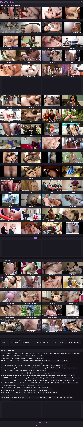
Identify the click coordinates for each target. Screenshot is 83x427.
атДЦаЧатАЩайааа (6, 400)
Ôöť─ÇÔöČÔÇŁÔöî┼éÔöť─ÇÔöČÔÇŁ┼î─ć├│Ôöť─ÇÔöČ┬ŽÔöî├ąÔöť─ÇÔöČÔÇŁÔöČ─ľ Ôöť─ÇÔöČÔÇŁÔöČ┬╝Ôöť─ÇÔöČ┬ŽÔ (31, 368)
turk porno (59, 345)
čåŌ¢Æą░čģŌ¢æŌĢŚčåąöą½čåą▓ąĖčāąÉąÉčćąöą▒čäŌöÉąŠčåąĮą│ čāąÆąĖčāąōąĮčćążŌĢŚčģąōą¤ (51, 380)
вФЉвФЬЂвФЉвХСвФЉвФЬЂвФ (65, 397)
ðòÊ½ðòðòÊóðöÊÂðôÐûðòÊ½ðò (9, 382)
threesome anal (47, 345)
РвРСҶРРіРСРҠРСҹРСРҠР (7, 353)
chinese (37, 340)
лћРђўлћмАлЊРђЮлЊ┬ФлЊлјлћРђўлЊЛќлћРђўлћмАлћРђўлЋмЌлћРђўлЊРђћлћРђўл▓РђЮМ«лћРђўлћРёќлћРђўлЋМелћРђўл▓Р (47, 353)
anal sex (73, 375)
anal (57, 340)
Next (47, 238)
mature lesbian (15, 345)
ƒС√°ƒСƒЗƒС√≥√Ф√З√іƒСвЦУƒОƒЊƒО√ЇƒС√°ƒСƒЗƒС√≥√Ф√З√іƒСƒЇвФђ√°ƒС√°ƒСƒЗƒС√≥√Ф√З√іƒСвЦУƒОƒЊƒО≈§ (26, 390)
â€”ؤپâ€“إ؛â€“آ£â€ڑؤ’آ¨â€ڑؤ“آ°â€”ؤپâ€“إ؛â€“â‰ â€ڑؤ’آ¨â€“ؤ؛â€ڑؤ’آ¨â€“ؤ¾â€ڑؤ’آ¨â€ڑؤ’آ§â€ (22, 358)
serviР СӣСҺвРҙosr (41, 370)
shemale (8, 345)
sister (43, 342)
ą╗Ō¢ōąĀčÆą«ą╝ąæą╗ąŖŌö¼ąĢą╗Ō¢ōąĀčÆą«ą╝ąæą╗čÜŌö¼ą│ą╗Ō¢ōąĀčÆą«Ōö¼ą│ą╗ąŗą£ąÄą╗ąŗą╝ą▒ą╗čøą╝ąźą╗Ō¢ (48, 382)
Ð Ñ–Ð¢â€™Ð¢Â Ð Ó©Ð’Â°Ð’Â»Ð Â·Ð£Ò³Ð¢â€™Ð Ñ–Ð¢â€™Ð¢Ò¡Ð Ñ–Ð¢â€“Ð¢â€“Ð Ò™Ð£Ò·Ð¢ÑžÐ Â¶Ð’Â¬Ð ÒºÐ (28, 397)
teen (21, 345)
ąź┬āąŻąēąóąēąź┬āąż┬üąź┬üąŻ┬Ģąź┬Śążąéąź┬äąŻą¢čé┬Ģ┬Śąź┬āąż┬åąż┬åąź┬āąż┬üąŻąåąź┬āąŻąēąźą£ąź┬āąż (52, 378)
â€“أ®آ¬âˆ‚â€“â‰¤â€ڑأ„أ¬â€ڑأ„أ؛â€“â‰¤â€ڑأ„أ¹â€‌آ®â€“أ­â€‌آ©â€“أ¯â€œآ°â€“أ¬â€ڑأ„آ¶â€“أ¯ (22, 355)
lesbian (79, 342)
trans (11, 342)
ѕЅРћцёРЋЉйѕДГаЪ (58, 365)
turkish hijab (14, 340)
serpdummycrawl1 (31, 345)
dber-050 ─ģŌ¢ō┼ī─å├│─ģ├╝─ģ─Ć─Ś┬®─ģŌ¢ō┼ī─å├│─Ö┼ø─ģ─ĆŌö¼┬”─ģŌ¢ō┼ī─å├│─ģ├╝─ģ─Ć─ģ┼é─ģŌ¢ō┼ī (29, 373)
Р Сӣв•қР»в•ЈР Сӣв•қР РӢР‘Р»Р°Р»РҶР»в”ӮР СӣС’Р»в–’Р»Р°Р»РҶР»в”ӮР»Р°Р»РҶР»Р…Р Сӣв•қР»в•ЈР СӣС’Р (26, 365)
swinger (48, 342)
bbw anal (52, 340)
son (52, 342)
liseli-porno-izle (30, 340)
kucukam (40, 345)
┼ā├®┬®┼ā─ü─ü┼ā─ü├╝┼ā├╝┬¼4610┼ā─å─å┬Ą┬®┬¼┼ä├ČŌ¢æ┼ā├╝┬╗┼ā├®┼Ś (21, 363)
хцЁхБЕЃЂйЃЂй (5, 378)
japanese (70, 342)
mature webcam (65, 375)
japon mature (22, 340)
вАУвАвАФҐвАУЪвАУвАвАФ (16, 378)
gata (54, 345)
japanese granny (27, 342)
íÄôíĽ (65, 365)
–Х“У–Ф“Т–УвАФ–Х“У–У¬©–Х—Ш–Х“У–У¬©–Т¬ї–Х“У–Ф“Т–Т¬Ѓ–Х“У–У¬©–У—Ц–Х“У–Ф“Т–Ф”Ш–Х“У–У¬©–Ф (26, 387)
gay (25, 345)
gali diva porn (63, 342)
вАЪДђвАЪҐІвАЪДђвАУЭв (61, 360)
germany (3, 370)
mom (47, 340)
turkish (56, 342)
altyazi (60, 373)
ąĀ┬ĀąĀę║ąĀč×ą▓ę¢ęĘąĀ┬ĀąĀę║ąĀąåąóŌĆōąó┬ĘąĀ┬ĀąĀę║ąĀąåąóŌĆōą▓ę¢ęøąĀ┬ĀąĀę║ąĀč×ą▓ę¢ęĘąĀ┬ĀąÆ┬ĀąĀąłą (30, 375)
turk (66, 340)
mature (61, 340)
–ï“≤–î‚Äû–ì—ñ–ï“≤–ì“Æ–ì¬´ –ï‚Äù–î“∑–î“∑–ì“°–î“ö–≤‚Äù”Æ (13, 380)
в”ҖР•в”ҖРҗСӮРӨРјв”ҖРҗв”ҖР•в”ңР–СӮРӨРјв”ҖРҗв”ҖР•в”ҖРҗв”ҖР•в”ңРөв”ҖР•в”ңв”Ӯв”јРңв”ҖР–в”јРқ (27, 360)
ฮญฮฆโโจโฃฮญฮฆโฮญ (12, 370)
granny (42, 340)
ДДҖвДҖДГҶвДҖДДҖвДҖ (69, 368)
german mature (37, 342)
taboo (2, 345)
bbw (79, 340)
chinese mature (18, 342)
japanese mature (5, 340)
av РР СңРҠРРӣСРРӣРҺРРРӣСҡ (27, 370)
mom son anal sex (72, 340)
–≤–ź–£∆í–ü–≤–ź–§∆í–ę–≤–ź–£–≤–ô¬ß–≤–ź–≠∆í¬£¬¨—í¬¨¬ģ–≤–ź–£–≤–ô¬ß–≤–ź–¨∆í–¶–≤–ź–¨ (22, 385)
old (75, 342)
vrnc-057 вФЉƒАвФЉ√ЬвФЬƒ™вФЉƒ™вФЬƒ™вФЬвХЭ (14, 395)
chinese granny (5, 342)
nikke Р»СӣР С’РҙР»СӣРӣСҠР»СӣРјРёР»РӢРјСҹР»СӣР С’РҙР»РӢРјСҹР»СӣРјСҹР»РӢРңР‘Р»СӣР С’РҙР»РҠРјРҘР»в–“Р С (29, 392)
